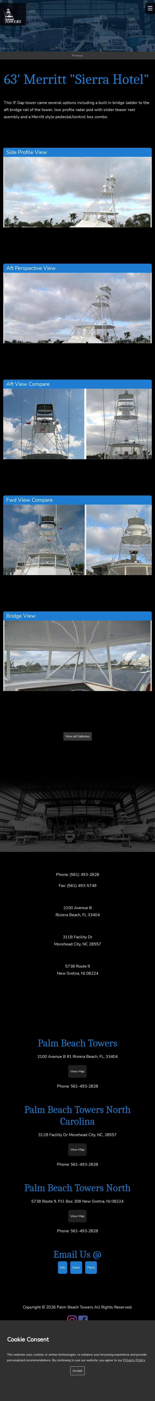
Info (62, 1267)
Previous (77, 55)
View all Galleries (77, 736)
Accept (77, 1371)
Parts (91, 1267)
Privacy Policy (134, 1360)
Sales (76, 1267)
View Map (77, 1071)
